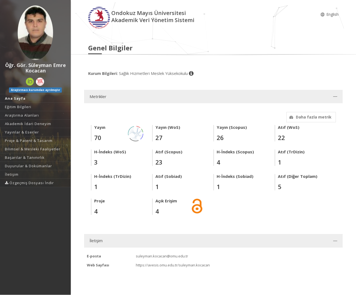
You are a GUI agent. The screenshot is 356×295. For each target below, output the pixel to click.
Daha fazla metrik (310, 117)
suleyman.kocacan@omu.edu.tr (162, 256)
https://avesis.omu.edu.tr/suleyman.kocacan (173, 265)
